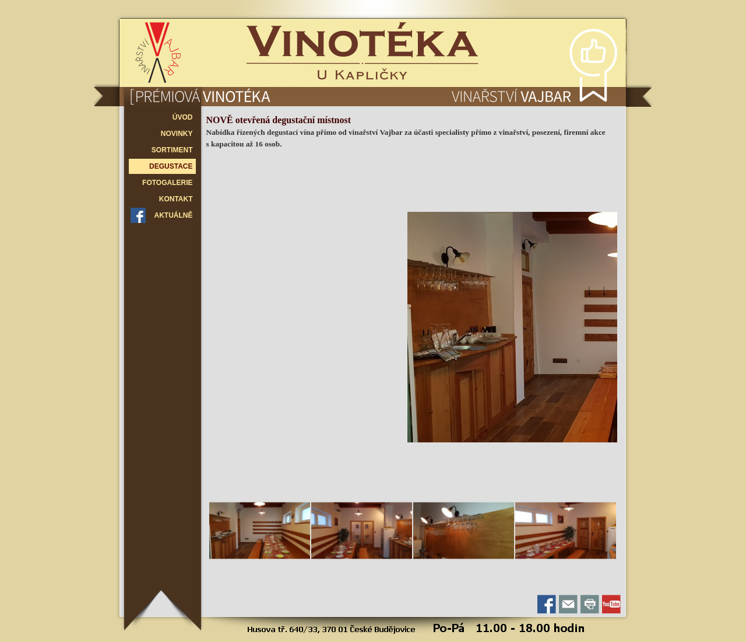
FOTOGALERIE (167, 183)
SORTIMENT (172, 150)
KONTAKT (176, 199)
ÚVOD (183, 117)
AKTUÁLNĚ (173, 215)
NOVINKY (177, 134)
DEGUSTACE (170, 166)
